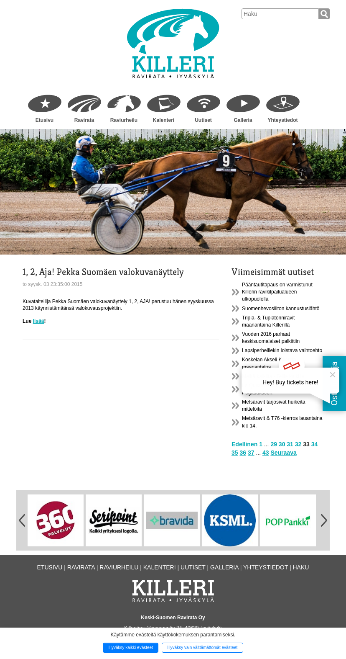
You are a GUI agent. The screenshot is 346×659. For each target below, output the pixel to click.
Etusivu (44, 120)
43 (265, 452)
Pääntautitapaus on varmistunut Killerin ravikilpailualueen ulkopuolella (277, 292)
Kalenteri (163, 120)
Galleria (243, 120)
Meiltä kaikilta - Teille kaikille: (274, 376)
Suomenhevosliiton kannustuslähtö (280, 308)
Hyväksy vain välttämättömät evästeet (202, 647)
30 (282, 444)
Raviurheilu (123, 120)
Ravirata (84, 120)
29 (273, 444)
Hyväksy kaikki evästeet (131, 647)
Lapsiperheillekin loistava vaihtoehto (282, 350)
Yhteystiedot (282, 120)
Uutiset (203, 120)
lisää (38, 321)
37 (251, 452)
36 (242, 452)
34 (314, 444)
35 (235, 452)
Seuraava (283, 452)
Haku (301, 567)
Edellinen (244, 444)
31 (290, 444)
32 (298, 444)
